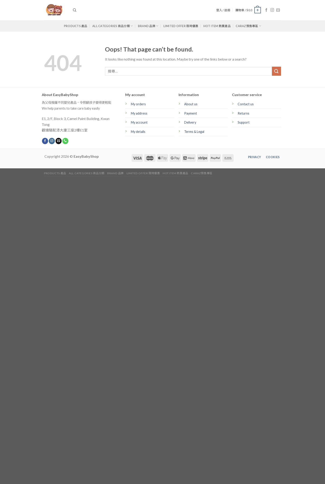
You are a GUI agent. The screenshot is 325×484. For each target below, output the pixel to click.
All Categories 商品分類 (112, 26)
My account (139, 122)
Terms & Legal (194, 132)
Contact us (246, 104)
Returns (243, 113)
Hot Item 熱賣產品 (217, 26)
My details (138, 132)
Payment (190, 113)
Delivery (190, 122)
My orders (138, 104)
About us (190, 104)
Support (244, 122)
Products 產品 (75, 26)
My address (139, 113)
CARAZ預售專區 (248, 26)
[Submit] (276, 71)
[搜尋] (74, 10)
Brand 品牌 (148, 26)
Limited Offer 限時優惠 (180, 26)
